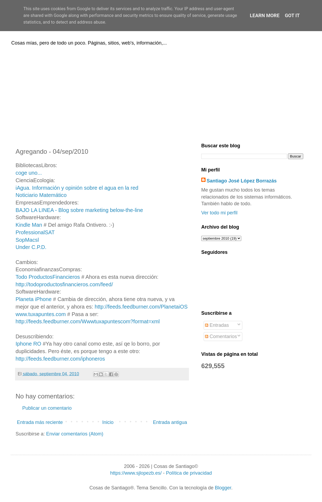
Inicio (108, 422)
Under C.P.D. (31, 247)
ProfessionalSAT (35, 232)
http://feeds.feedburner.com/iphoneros (60, 359)
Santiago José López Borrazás (242, 181)
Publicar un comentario (47, 408)
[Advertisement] (161, 93)
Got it (292, 15)
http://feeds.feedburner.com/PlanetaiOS (141, 307)
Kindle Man (29, 225)
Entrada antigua (170, 422)
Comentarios (221, 336)
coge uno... (29, 173)
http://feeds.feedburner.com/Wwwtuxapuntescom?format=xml (88, 321)
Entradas (217, 325)
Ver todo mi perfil (219, 212)
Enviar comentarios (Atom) (74, 434)
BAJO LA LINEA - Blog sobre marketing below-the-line (79, 210)
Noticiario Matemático (41, 195)
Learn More (265, 15)
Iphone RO (28, 344)
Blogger (223, 487)
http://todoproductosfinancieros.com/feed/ (64, 284)
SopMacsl (27, 240)
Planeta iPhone (34, 299)
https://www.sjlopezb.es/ (136, 473)
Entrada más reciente (40, 422)
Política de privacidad (189, 473)
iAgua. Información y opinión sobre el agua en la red (77, 188)
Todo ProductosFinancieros (48, 277)
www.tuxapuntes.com (41, 314)
